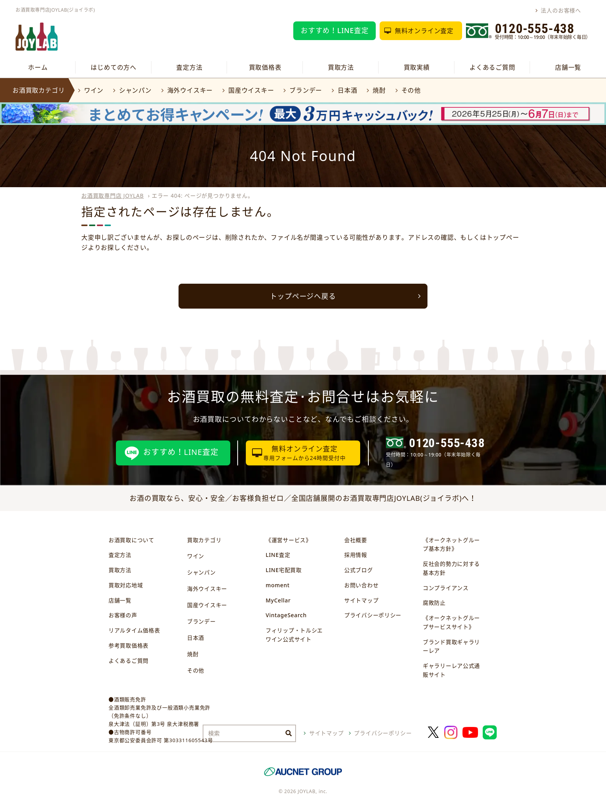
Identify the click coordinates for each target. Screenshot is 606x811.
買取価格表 (265, 67)
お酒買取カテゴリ (38, 90)
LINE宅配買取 (284, 570)
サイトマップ (361, 600)
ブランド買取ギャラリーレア (451, 646)
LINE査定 (278, 554)
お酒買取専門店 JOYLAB (112, 195)
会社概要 (355, 540)
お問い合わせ (361, 585)
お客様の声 (123, 615)
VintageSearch (286, 615)
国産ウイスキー (251, 90)
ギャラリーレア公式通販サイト (451, 670)
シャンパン (135, 90)
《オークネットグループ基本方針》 (451, 544)
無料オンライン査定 (424, 30)
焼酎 (379, 90)
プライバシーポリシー (372, 615)
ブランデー (305, 90)
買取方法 (341, 67)
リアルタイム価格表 (134, 630)
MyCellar (278, 600)
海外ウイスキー (190, 90)
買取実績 (417, 67)
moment (277, 585)
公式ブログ (358, 570)
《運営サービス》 (289, 540)
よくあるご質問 (492, 67)
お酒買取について (131, 540)
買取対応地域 (126, 585)
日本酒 (347, 90)
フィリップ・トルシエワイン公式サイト (294, 635)
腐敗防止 (434, 602)
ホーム (37, 67)
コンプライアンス (446, 588)
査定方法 (189, 67)
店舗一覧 (568, 67)
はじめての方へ (114, 67)
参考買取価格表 (129, 645)
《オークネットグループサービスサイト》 (451, 622)
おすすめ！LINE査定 (335, 30)
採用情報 (355, 554)
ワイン (93, 90)
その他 (411, 90)
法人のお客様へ (561, 10)
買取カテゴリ (204, 540)
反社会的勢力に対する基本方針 (451, 568)
